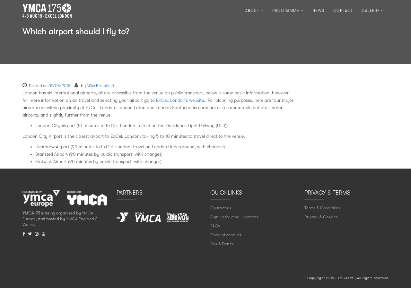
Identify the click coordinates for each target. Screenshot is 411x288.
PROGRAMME (287, 10)
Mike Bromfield (100, 85)
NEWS (318, 10)
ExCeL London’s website (180, 100)
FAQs (215, 225)
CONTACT (343, 10)
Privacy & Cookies (321, 216)
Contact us (220, 207)
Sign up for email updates (234, 216)
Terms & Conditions (322, 207)
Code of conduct (225, 234)
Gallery (373, 10)
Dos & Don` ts (222, 243)
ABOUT (254, 10)
